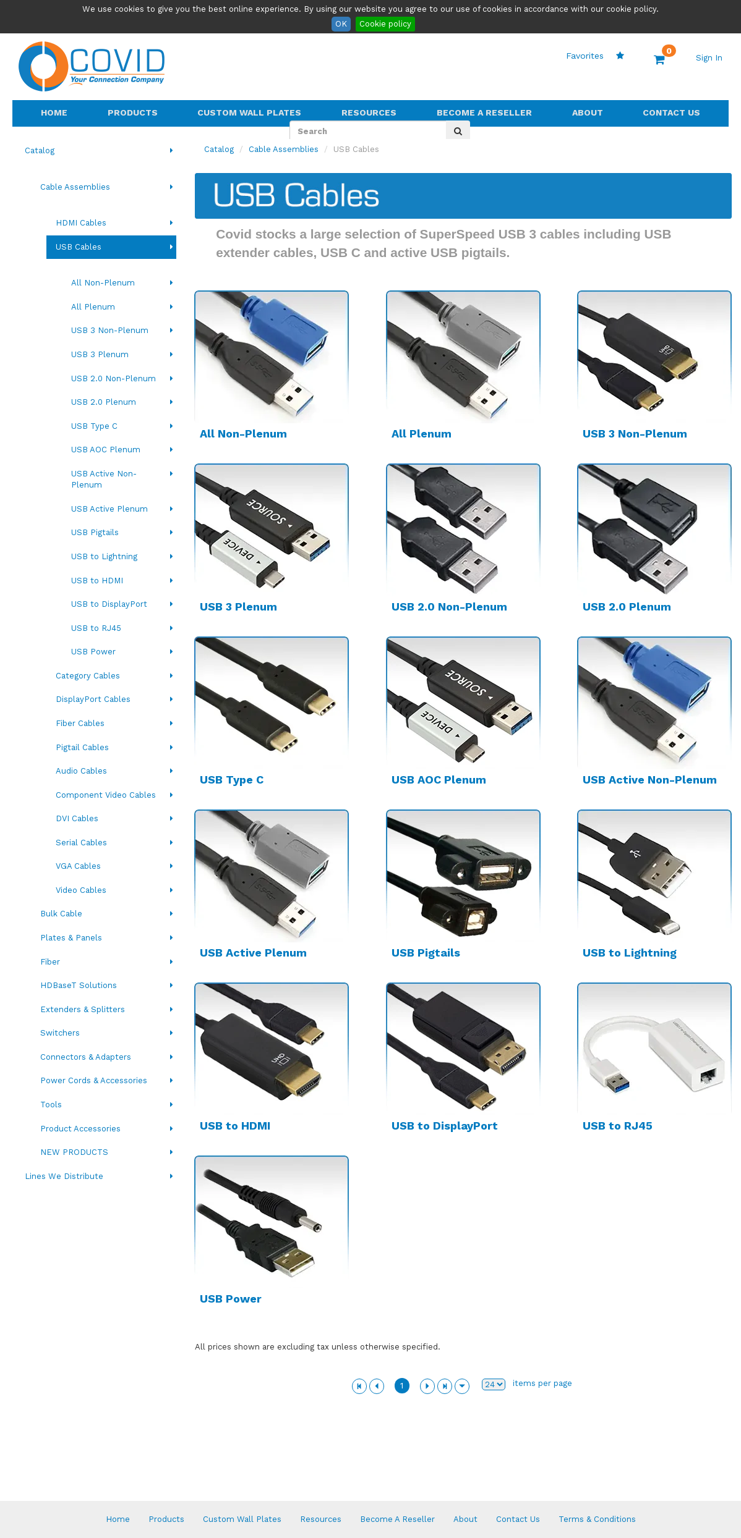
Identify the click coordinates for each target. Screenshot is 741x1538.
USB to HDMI (97, 580)
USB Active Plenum (109, 508)
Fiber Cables (80, 723)
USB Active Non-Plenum (104, 479)
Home (54, 112)
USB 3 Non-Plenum (109, 330)
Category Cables (88, 675)
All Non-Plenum (103, 282)
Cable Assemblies (75, 187)
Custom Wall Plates (249, 112)
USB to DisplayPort (109, 604)
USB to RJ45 (96, 628)
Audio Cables (81, 770)
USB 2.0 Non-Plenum (113, 378)
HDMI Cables (81, 222)
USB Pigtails (95, 532)
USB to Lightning (104, 556)
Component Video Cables (106, 795)
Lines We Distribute (64, 1176)
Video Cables (81, 890)
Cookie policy (385, 23)
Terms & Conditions (597, 1519)
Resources (368, 112)
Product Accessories (80, 1128)
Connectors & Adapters (85, 1057)
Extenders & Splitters (82, 1009)
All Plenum (93, 306)
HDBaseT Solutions (78, 985)
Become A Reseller (484, 112)
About (587, 112)
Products (133, 112)
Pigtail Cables (82, 747)
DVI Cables (77, 818)
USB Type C (94, 426)
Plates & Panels (71, 937)
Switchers (60, 1032)
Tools (51, 1104)
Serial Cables (81, 842)
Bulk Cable (61, 913)
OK (341, 23)
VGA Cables (78, 866)
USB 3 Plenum (100, 354)
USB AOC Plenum (105, 449)
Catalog (39, 150)
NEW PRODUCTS (74, 1152)
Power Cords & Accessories (93, 1080)
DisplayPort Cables (93, 699)
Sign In (709, 57)
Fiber (50, 961)
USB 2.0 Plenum (103, 402)
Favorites (595, 56)
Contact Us (671, 112)
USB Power (93, 651)
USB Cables (78, 246)
